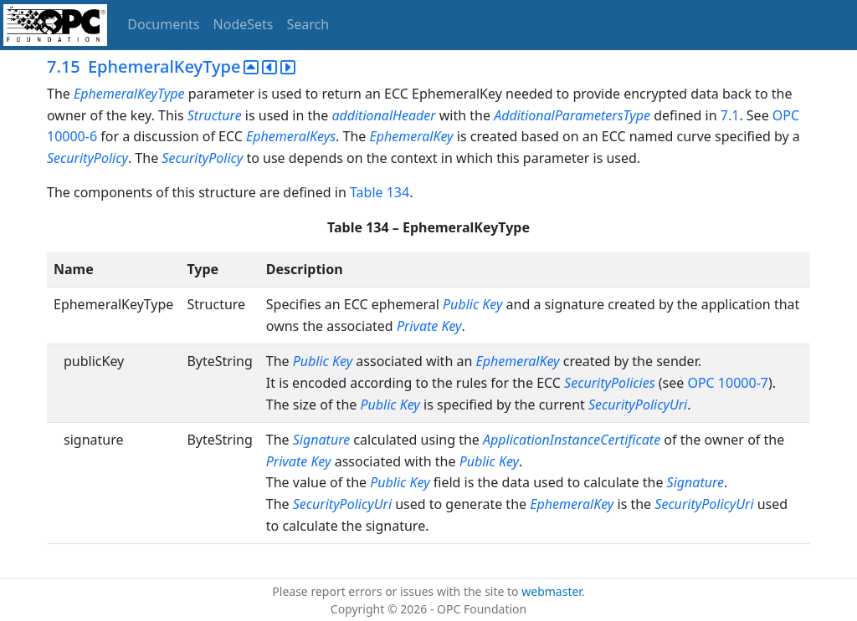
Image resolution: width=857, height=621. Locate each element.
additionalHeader (383, 115)
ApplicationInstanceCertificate (571, 439)
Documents (163, 24)
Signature (321, 439)
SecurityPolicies (609, 383)
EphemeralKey (411, 136)
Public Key (472, 304)
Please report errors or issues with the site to (396, 591)
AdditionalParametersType (572, 115)
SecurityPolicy (87, 158)
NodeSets (243, 24)
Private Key (429, 326)
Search (308, 24)
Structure (214, 115)
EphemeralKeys (291, 136)
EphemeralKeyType (129, 93)
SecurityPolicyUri (637, 404)
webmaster (551, 591)
